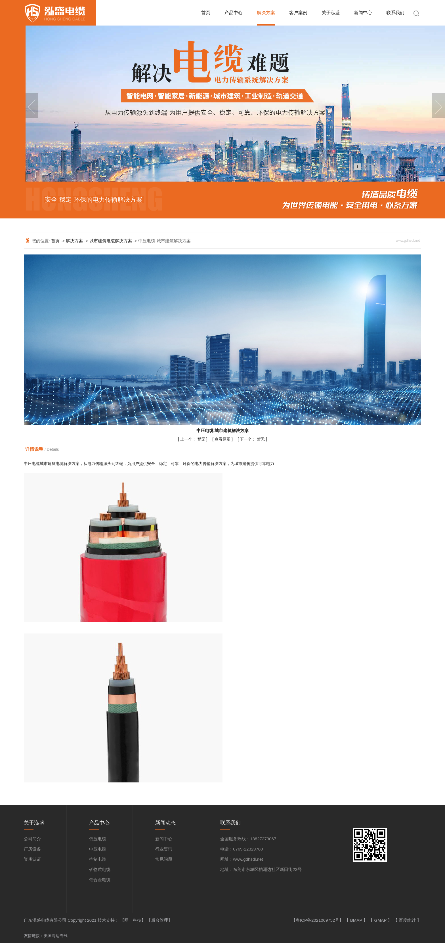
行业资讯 (163, 849)
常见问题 (163, 859)
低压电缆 (97, 838)
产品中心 (233, 12)
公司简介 (32, 838)
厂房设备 (32, 849)
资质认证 (32, 859)
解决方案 (266, 12)
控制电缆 (97, 859)
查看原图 (223, 439)
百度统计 (408, 920)
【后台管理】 (159, 920)
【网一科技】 (133, 920)
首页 (205, 12)
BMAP (356, 920)
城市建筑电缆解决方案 (111, 240)
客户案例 (298, 12)
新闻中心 (363, 12)
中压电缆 (97, 849)
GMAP (381, 920)
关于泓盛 (331, 12)
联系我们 (395, 12)
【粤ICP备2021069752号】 (318, 920)
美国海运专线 (56, 935)
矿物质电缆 (99, 869)
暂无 (193, 439)
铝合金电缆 (99, 879)
